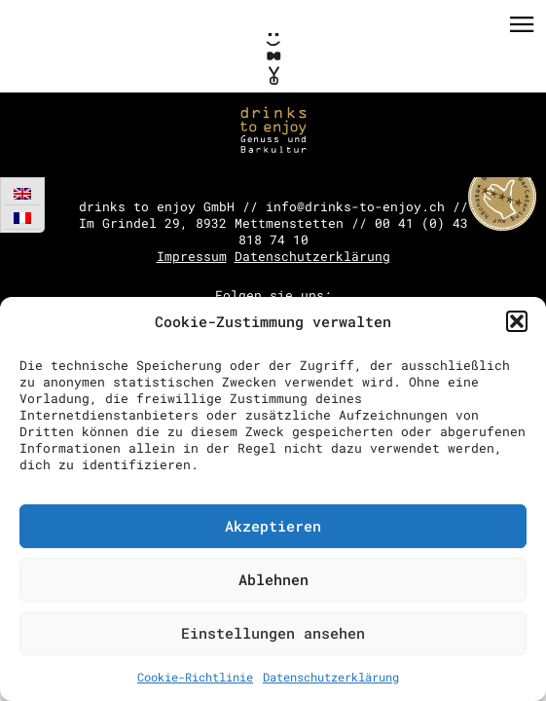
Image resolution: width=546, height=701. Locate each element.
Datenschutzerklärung (331, 676)
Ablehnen (273, 579)
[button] (517, 321)
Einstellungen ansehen (273, 633)
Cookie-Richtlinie (195, 676)
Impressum (192, 256)
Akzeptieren (273, 525)
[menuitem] (22, 193)
